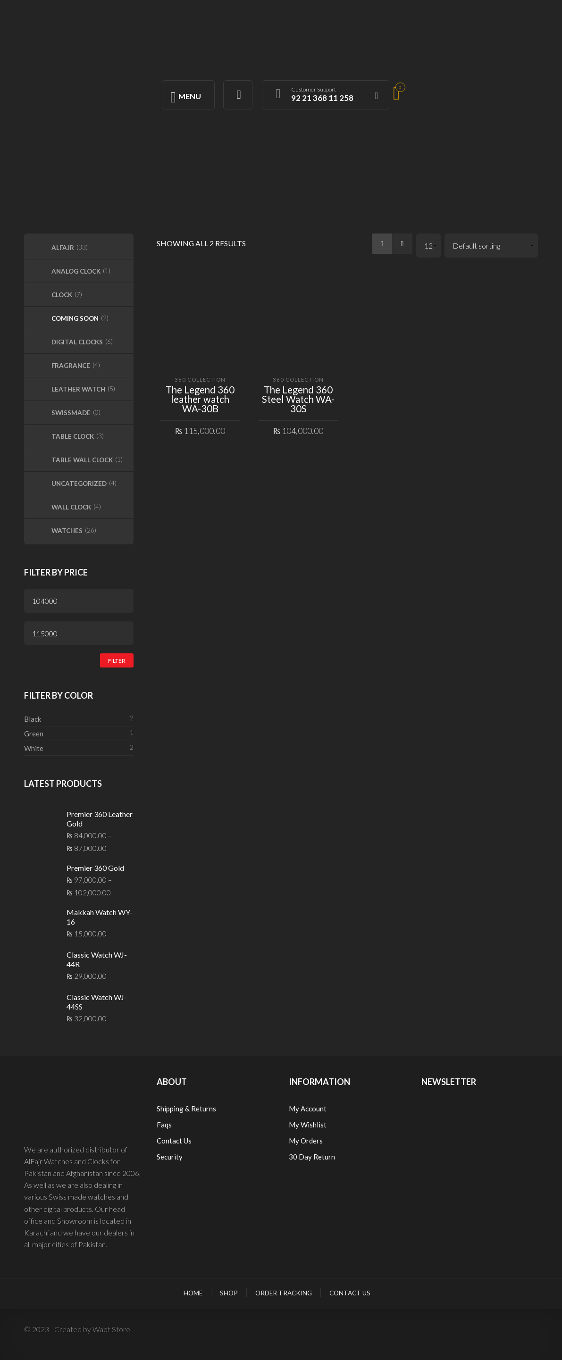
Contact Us (174, 1140)
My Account (308, 1108)
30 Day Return (312, 1156)
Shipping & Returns (186, 1108)
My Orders (306, 1140)
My (295, 1124)
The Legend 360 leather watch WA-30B (200, 399)
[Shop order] (491, 246)
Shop (229, 1293)
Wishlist (314, 1124)
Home (193, 1293)
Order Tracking (283, 1293)
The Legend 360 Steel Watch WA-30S (298, 399)
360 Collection (200, 379)
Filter (117, 660)
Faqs (164, 1124)
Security (170, 1156)
